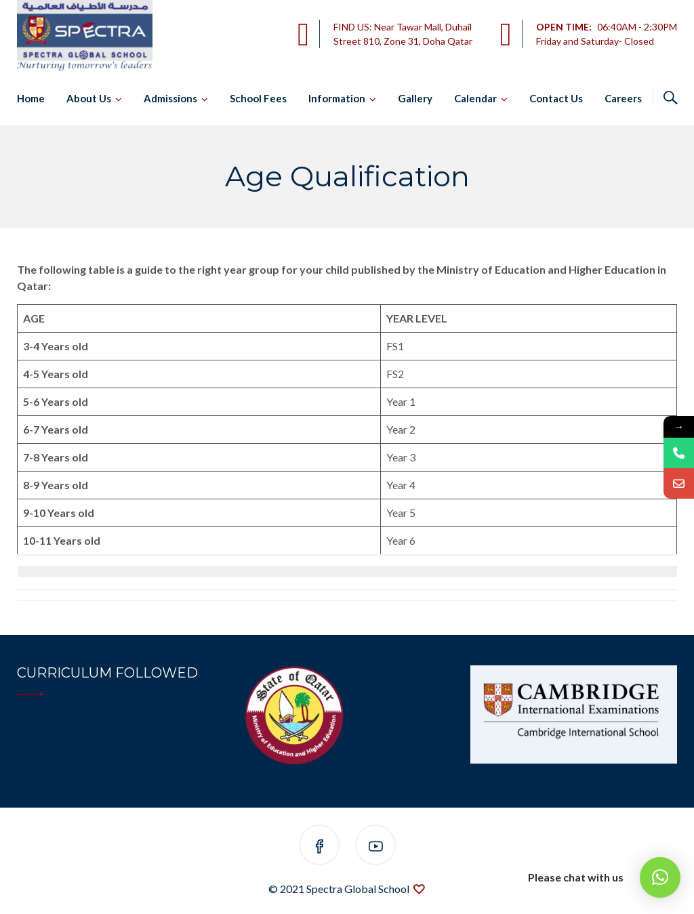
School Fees (258, 98)
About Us (88, 98)
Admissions (170, 98)
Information (336, 98)
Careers (623, 98)
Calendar (475, 98)
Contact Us (556, 98)
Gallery (415, 98)
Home (31, 98)
